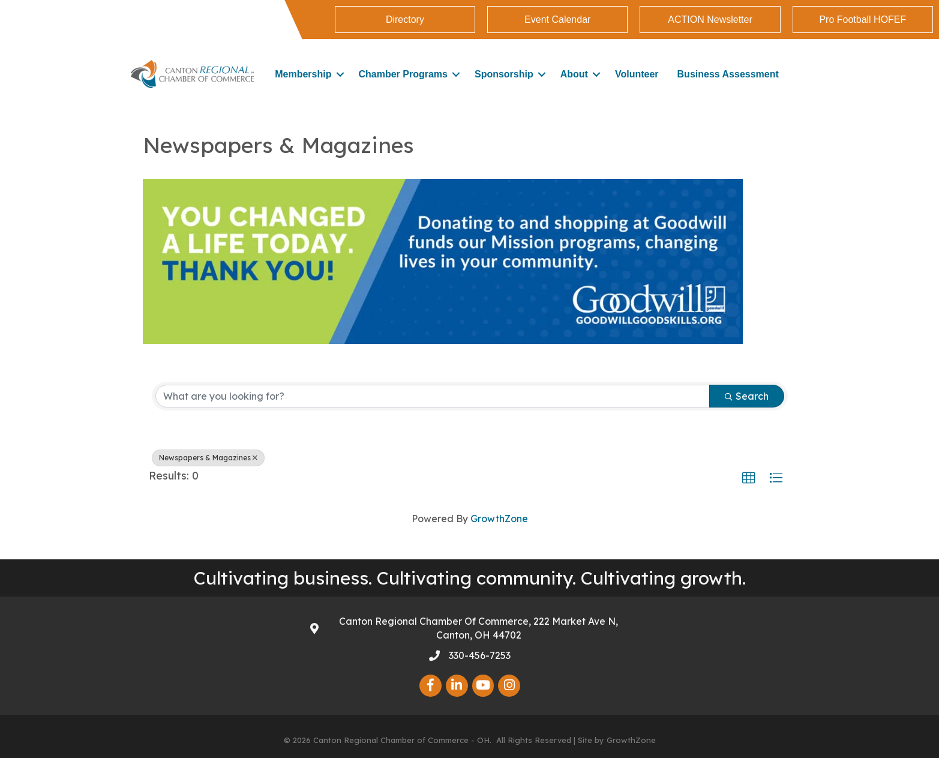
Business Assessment (728, 74)
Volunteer (637, 74)
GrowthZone (499, 519)
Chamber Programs (403, 74)
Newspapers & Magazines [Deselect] (208, 457)
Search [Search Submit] (747, 396)
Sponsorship (504, 74)
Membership (303, 74)
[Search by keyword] (432, 396)
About (574, 74)
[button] (749, 478)
